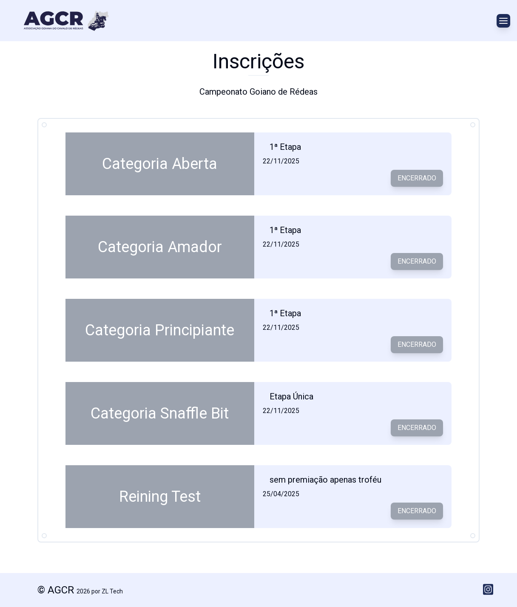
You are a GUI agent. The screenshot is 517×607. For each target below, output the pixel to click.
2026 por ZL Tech (100, 591)
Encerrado (417, 178)
